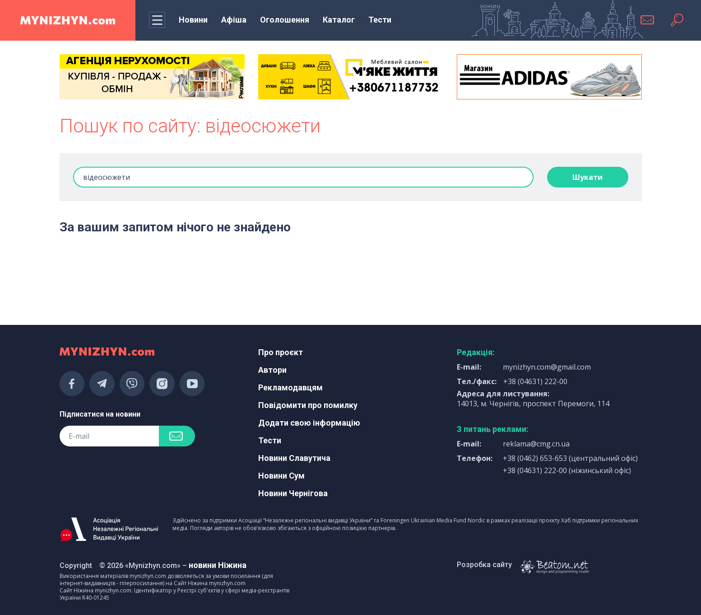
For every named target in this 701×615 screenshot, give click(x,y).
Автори (272, 370)
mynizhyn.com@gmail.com (547, 367)
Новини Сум (281, 475)
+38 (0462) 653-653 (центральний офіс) (570, 458)
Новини (193, 19)
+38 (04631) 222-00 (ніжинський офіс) (567, 470)
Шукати (587, 177)
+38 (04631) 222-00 (535, 381)
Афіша (233, 19)
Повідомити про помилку (307, 405)
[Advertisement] (152, 268)
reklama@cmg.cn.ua (536, 444)
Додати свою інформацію (309, 422)
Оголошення (284, 19)
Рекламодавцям (290, 387)
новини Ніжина (217, 565)
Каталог (339, 19)
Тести (379, 19)
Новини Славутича (294, 458)
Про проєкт (280, 352)
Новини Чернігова (293, 493)
